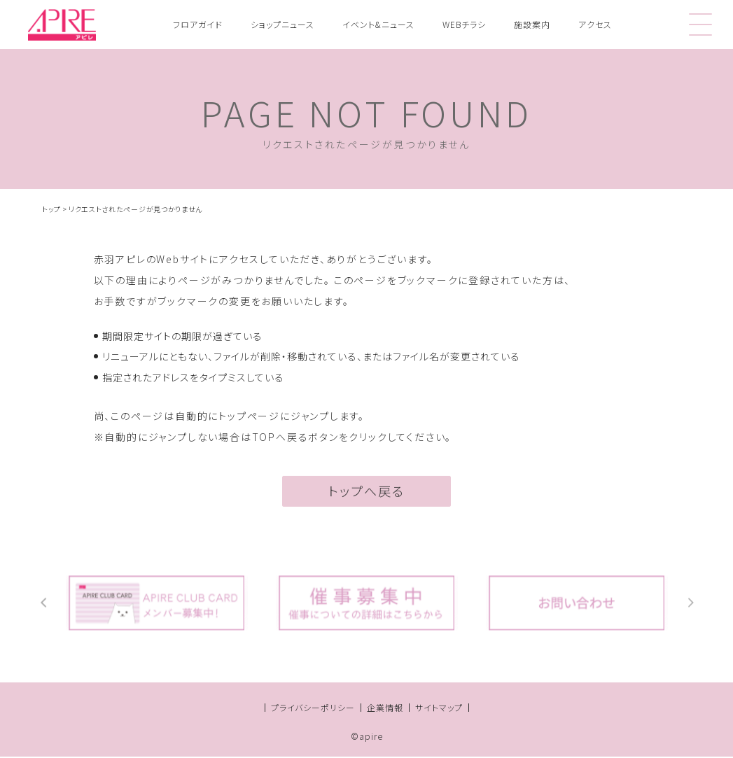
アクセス (595, 24)
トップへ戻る (366, 494)
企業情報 (385, 709)
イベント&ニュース (378, 24)
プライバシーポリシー (313, 709)
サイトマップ (439, 709)
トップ (51, 209)
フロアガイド (198, 24)
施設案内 (532, 24)
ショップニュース (282, 24)
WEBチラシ (464, 24)
